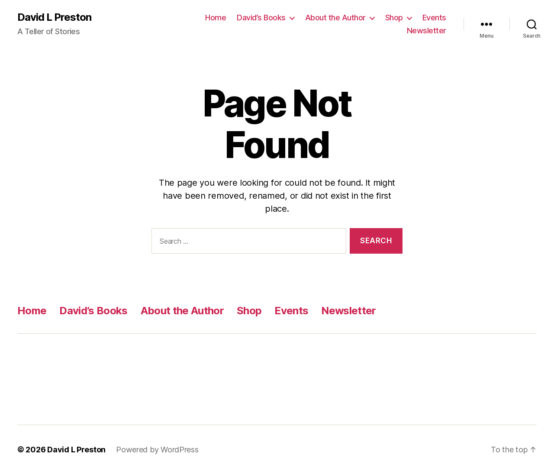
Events (434, 17)
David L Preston (54, 17)
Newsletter (426, 30)
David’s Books (261, 17)
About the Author (335, 17)
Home (215, 17)
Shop (394, 17)
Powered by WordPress (157, 449)
